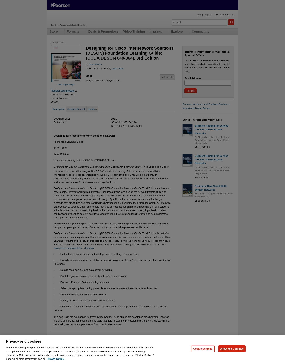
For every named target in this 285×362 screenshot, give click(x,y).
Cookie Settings (202, 353)
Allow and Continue (232, 353)
